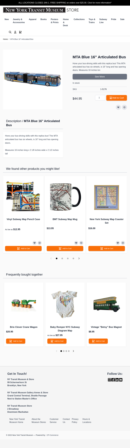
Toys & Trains (92, 20)
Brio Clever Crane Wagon (23, 327)
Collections (79, 19)
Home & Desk (66, 22)
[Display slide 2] (62, 258)
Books (43, 19)
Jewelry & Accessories (19, 20)
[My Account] (15, 32)
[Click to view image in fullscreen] (32, 79)
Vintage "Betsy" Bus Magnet (106, 327)
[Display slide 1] (56, 258)
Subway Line (103, 20)
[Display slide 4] (73, 258)
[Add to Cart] (23, 248)
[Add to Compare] (124, 107)
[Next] (73, 351)
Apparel (32, 19)
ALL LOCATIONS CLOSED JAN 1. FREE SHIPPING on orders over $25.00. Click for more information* (65, 3)
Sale (122, 19)
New (7, 19)
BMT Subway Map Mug (65, 219)
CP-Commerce (52, 435)
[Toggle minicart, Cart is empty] (20, 32)
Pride (113, 19)
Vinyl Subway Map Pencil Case (23, 219)
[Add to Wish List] (118, 107)
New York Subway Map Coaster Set (107, 221)
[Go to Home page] (41, 10)
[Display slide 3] (68, 258)
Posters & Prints (55, 20)
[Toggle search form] (10, 32)
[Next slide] (79, 258)
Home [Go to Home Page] (5, 39)
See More (100, 76)
